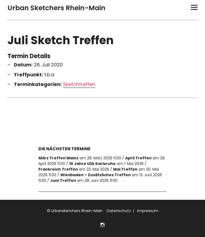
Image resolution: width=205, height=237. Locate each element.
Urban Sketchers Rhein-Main (56, 8)
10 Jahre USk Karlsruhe (92, 163)
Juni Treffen (63, 180)
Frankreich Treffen (58, 169)
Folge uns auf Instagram (102, 224)
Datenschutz (118, 210)
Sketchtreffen (79, 84)
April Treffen (138, 158)
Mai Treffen (125, 169)
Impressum (147, 210)
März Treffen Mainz (58, 158)
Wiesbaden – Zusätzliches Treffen (95, 175)
